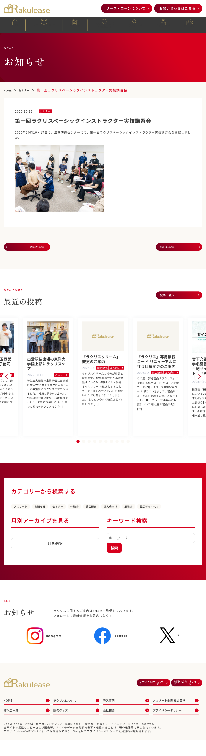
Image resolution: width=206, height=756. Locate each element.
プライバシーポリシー (171, 729)
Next (199, 383)
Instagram (44, 655)
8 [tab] (117, 453)
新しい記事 (170, 247)
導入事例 (75, 24)
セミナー (77, 518)
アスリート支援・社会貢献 (104, 25)
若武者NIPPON (29, 525)
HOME (14, 24)
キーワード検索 (127, 540)
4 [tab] (95, 453)
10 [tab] (128, 453)
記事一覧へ (170, 298)
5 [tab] (100, 453)
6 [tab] (106, 453)
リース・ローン (126, 8)
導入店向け (152, 518)
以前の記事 (34, 247)
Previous (6, 383)
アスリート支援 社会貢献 (173, 720)
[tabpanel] (103, 384)
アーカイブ (19, 555)
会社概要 (189, 24)
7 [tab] (111, 453)
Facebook (112, 655)
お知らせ (52, 518)
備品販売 (124, 518)
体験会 (101, 518)
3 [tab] (89, 453)
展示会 (177, 518)
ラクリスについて (44, 24)
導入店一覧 (135, 24)
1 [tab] (78, 453)
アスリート (25, 518)
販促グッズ (163, 24)
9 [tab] (122, 453)
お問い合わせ (177, 8)
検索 (114, 567)
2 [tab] (83, 453)
